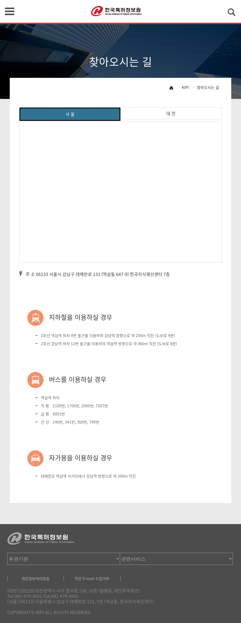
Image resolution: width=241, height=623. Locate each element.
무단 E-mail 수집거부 (92, 578)
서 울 (70, 114)
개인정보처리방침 (35, 578)
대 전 (171, 113)
